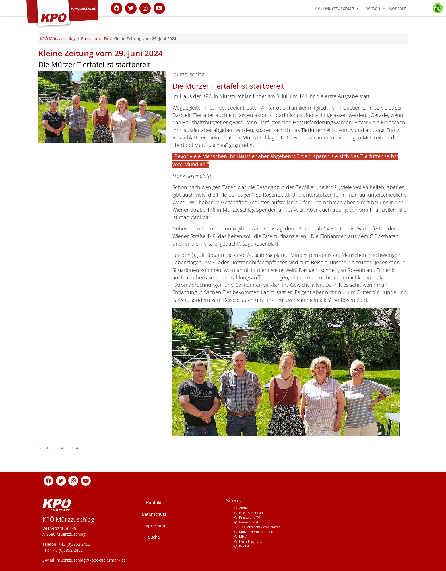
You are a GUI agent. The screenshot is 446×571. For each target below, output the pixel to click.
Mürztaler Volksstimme (256, 531)
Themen (372, 8)
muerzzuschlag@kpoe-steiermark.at (91, 560)
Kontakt (397, 8)
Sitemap (236, 500)
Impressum (154, 525)
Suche (154, 537)
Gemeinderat (248, 522)
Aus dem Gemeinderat (263, 527)
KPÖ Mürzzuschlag (335, 8)
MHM (243, 536)
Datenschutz (154, 514)
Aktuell (244, 508)
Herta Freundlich (251, 541)
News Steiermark (251, 512)
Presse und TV (249, 517)
